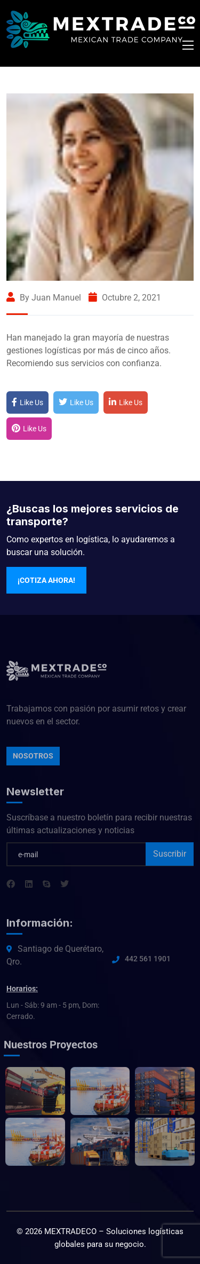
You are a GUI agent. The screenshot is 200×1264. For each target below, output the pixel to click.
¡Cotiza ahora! (46, 580)
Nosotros (33, 758)
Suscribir (169, 856)
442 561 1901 (148, 961)
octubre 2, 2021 (125, 298)
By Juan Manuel (43, 298)
